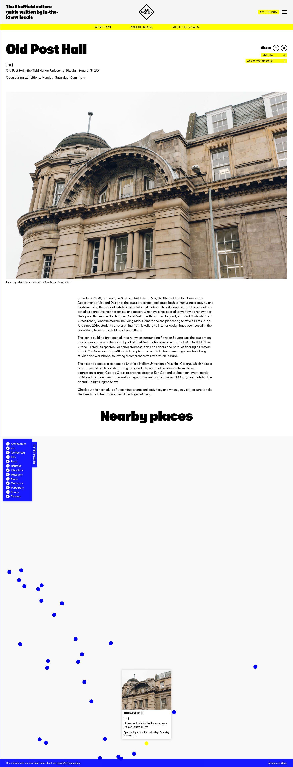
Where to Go (141, 27)
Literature (14, 470)
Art (9, 64)
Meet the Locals (185, 27)
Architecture (16, 443)
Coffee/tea (15, 452)
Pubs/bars (15, 487)
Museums (14, 474)
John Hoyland (166, 316)
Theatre (13, 496)
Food (11, 461)
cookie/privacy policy (68, 763)
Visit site (274, 55)
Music (12, 478)
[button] (146, 743)
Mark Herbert (143, 321)
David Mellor (135, 316)
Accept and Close (277, 763)
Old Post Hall (133, 713)
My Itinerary (268, 12)
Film (11, 457)
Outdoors (14, 483)
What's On (102, 27)
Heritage (13, 465)
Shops (12, 492)
